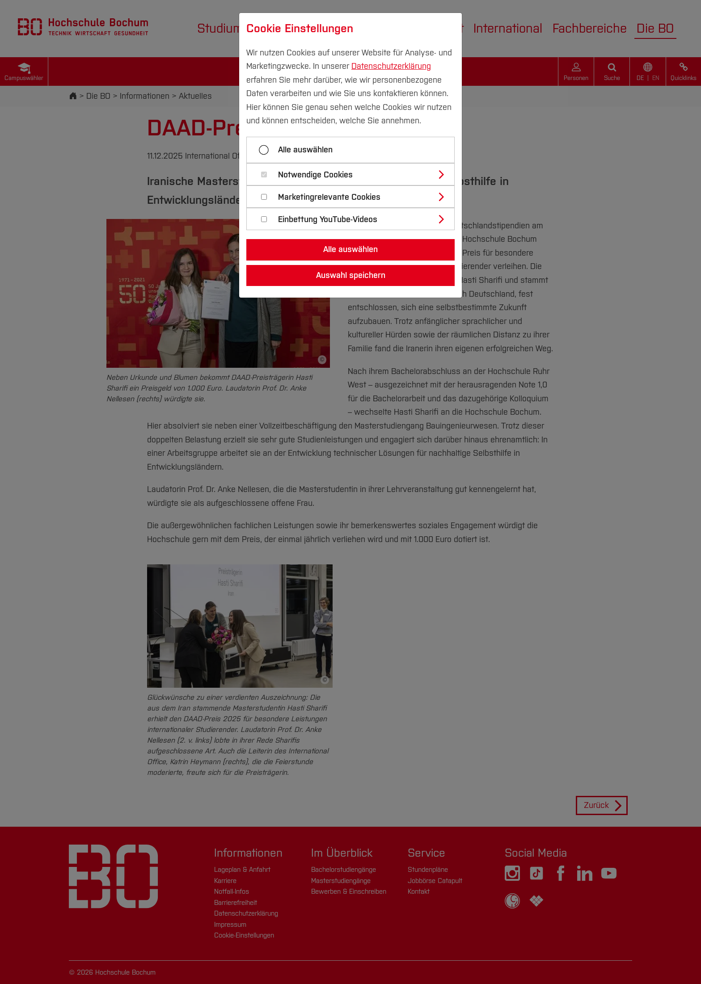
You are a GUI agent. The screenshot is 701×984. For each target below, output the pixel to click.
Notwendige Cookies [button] (315, 175)
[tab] (354, 174)
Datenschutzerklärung (391, 66)
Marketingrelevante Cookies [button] (329, 197)
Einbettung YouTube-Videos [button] (327, 219)
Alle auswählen (305, 150)
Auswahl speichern (350, 275)
